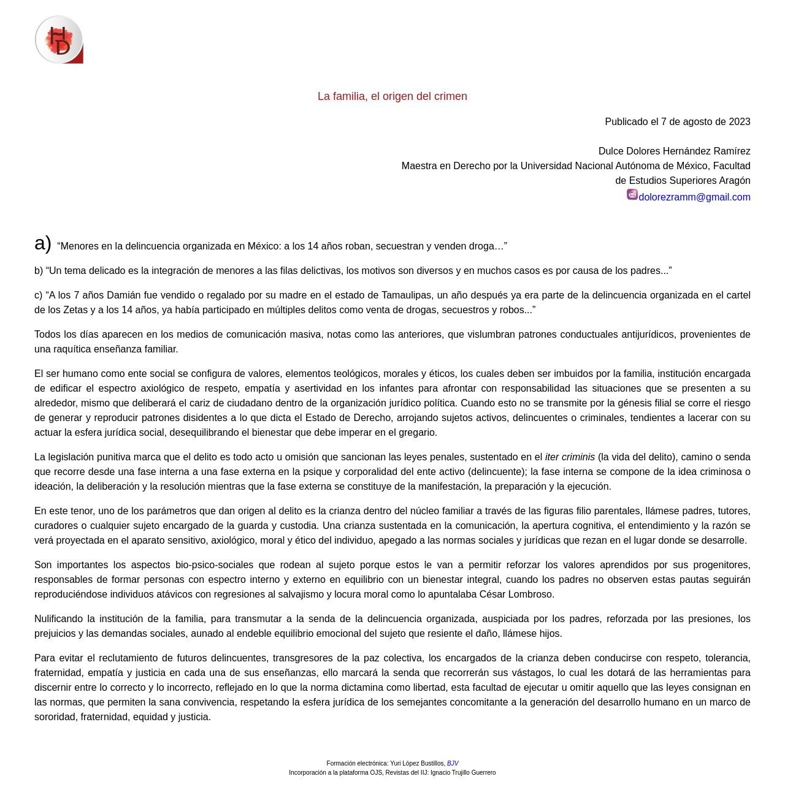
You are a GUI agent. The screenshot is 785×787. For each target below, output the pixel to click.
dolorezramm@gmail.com (694, 197)
